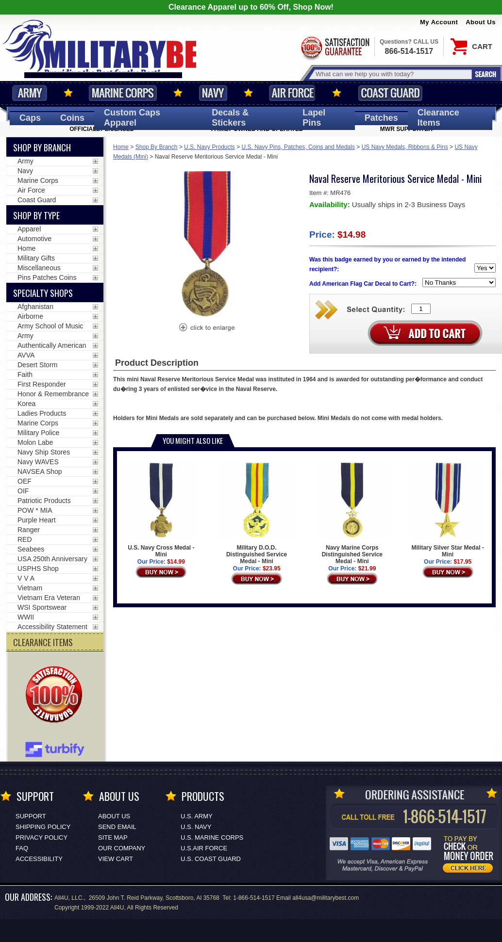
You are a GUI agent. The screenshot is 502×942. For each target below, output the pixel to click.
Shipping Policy (43, 826)
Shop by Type (36, 215)
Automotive (34, 239)
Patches (381, 118)
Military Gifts (36, 258)
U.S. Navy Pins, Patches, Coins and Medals (298, 147)
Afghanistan (35, 306)
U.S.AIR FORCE (204, 848)
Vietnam (29, 588)
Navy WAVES (38, 462)
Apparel (29, 229)
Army (29, 92)
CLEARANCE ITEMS (43, 642)
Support (31, 816)
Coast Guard (390, 92)
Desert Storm (37, 365)
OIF (23, 491)
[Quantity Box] (421, 309)
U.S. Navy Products (209, 147)
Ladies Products (41, 413)
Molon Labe (35, 442)
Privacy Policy (41, 837)
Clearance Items (438, 118)
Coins (72, 118)
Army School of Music (50, 326)
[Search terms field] (392, 74)
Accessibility (39, 858)
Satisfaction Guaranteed (334, 47)
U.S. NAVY (196, 826)
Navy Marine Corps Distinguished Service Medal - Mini (352, 514)
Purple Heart (36, 520)
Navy (213, 92)
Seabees (30, 549)
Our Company (121, 848)
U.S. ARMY (197, 816)
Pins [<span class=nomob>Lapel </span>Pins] (313, 118)
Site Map (113, 837)
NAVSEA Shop (39, 471)
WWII (25, 617)
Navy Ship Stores (43, 452)
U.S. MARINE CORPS (212, 837)
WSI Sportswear (42, 607)
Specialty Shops (43, 293)
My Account (439, 22)
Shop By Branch (156, 147)
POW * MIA (34, 510)
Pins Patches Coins (46, 277)
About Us (481, 22)
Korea (26, 403)
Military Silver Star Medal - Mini (447, 510)
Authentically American (51, 345)
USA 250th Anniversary (52, 559)
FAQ (22, 848)
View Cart (115, 858)
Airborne (30, 316)
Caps (30, 118)
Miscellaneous (39, 268)
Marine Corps (123, 92)
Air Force (292, 92)
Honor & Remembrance (53, 394)
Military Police (38, 433)
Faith (25, 374)
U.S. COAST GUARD (211, 858)
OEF (24, 481)
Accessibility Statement (52, 627)
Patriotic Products (44, 500)
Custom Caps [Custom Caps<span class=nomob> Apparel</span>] (132, 118)
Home (121, 147)
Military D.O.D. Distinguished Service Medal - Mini (256, 514)
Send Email (117, 826)
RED (24, 539)
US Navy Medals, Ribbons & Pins (405, 147)
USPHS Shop (38, 568)
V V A (25, 578)
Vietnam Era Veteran (48, 597)
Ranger (28, 530)
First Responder (41, 384)
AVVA (25, 355)
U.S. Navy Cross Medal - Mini (161, 510)
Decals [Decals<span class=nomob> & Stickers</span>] (230, 118)
